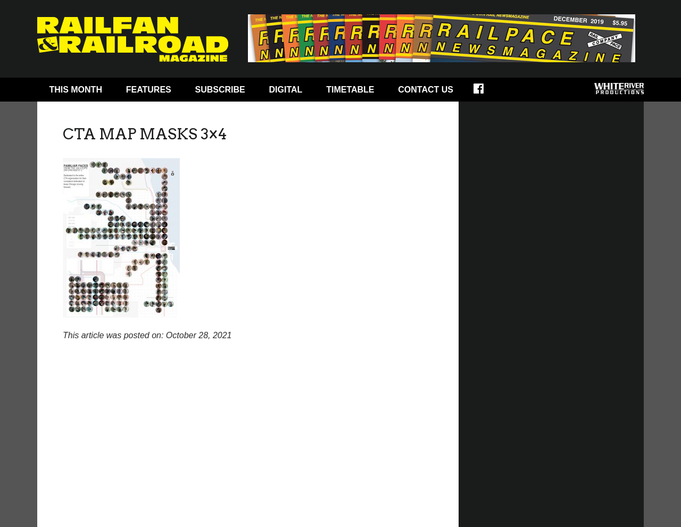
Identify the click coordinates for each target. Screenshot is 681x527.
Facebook (485, 92)
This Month (75, 89)
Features (148, 89)
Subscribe (220, 89)
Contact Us (425, 89)
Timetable (350, 89)
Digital (286, 89)
